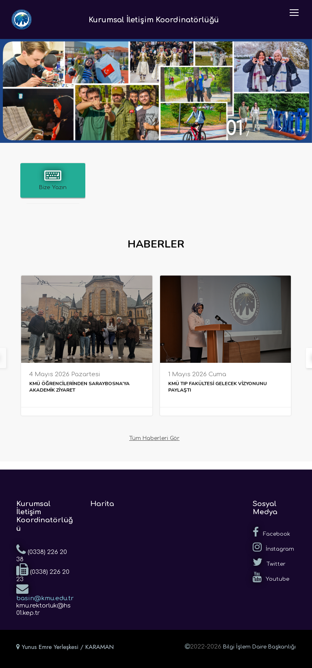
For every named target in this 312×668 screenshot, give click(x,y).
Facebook (271, 532)
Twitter (269, 562)
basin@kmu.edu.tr (45, 592)
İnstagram (273, 547)
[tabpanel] (156, 91)
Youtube (271, 577)
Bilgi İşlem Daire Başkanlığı (259, 647)
